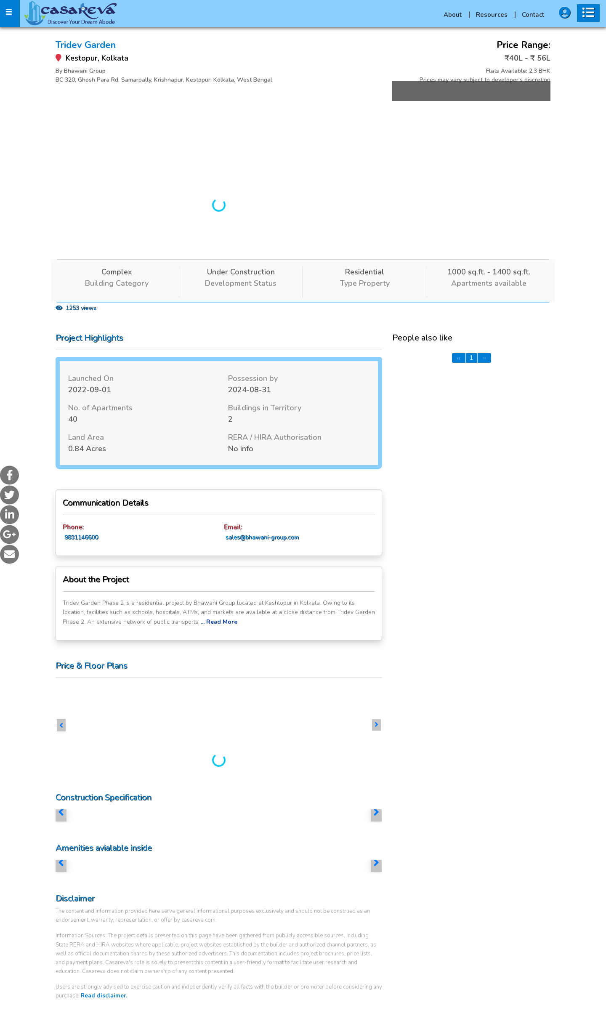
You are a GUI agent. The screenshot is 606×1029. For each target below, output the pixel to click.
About (457, 15)
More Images (463, 106)
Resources (496, 15)
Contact (533, 15)
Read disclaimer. (104, 996)
